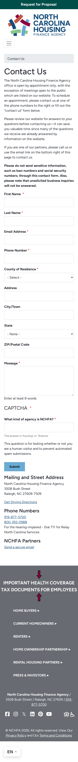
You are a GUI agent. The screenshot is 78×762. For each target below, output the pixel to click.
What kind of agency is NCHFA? (28, 419)
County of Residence (20, 269)
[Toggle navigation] (9, 43)
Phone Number (15, 250)
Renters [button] (20, 636)
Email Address (15, 232)
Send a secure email (19, 547)
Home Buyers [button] (25, 611)
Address (10, 288)
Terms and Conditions (56, 735)
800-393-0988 (15, 522)
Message (11, 363)
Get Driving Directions (20, 502)
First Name (13, 194)
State (8, 325)
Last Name (12, 213)
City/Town (12, 307)
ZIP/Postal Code (16, 344)
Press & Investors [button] (29, 675)
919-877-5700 (15, 517)
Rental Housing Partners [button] (36, 662)
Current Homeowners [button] (33, 624)
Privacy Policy (16, 735)
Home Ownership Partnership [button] (40, 649)
